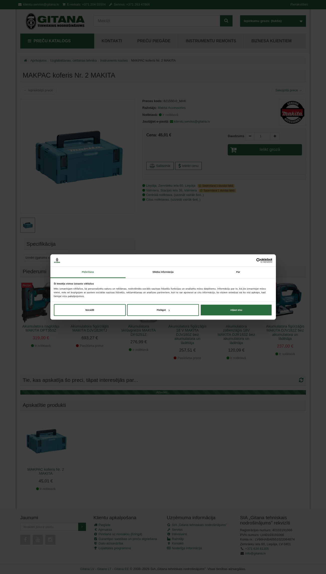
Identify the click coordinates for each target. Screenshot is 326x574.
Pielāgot (163, 310)
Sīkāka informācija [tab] (163, 272)
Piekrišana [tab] (88, 272)
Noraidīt (89, 310)
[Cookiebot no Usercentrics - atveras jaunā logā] (250, 260)
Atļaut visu (236, 310)
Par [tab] (238, 272)
